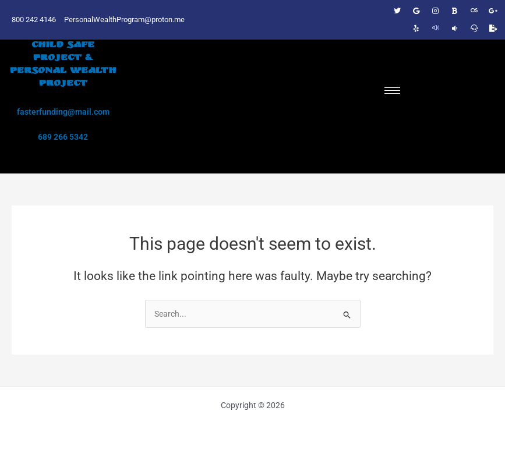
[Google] (416, 11)
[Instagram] (435, 11)
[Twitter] (397, 11)
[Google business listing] (493, 11)
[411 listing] (435, 28)
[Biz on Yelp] (416, 28)
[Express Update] (493, 28)
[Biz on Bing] (455, 11)
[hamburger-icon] (392, 90)
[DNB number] (474, 11)
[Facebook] (378, 11)
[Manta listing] (455, 28)
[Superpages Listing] (474, 28)
